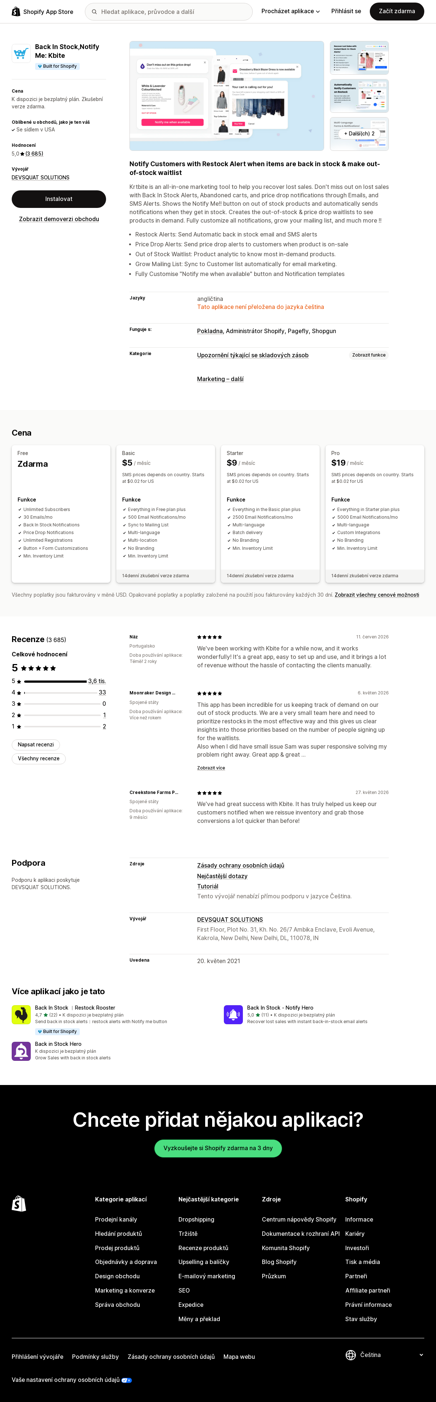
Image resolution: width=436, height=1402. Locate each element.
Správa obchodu (117, 1304)
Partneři (356, 1276)
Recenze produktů (203, 1248)
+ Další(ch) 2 (359, 134)
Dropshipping (196, 1219)
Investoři (357, 1248)
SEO (184, 1290)
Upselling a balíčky (203, 1262)
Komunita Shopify (286, 1248)
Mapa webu (239, 1356)
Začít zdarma (397, 11)
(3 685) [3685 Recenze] (34, 154)
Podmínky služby (95, 1356)
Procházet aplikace (291, 11)
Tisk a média (362, 1262)
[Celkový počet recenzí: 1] (104, 715)
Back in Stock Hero (58, 1044)
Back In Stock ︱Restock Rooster (75, 1008)
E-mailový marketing (206, 1276)
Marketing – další (220, 379)
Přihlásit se (346, 11)
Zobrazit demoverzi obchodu (59, 219)
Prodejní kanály (116, 1219)
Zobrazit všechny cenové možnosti (377, 595)
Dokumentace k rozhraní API (301, 1233)
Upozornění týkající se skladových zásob (253, 355)
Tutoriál (207, 886)
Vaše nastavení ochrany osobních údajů (66, 1379)
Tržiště (188, 1233)
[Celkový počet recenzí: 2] (104, 726)
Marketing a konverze (125, 1290)
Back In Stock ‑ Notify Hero (280, 1008)
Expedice (190, 1304)
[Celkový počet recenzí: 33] (102, 692)
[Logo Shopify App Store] (42, 11)
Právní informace (368, 1304)
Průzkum (274, 1276)
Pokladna (210, 331)
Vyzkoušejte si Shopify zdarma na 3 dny (218, 1148)
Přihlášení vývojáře (37, 1356)
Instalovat (58, 198)
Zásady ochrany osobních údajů (240, 865)
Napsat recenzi (36, 744)
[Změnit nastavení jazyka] (391, 1355)
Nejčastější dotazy (222, 876)
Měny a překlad (199, 1319)
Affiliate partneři (367, 1290)
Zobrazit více (211, 768)
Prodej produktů (117, 1248)
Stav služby (361, 1319)
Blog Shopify (279, 1262)
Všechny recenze (39, 758)
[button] (112, 1020)
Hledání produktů (118, 1233)
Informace (359, 1219)
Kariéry (355, 1233)
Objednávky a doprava (126, 1262)
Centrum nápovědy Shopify (299, 1219)
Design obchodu (117, 1276)
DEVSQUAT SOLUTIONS (40, 177)
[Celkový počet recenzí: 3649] (97, 681)
